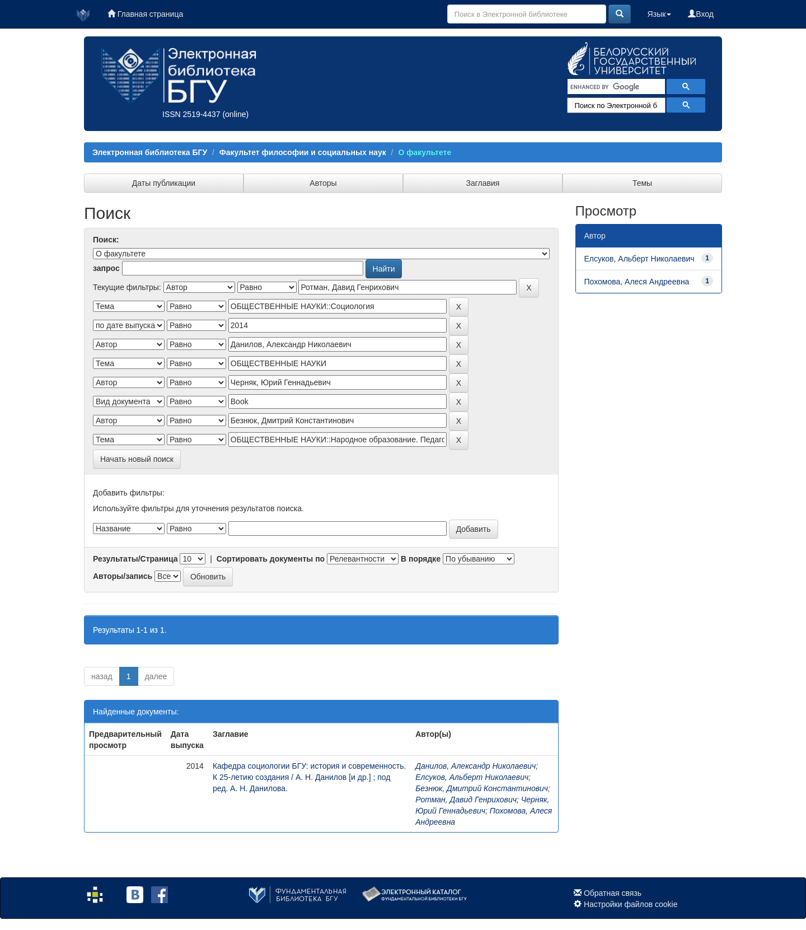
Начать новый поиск (137, 459)
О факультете (424, 152)
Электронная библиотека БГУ (149, 152)
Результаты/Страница (135, 558)
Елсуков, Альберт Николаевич (471, 777)
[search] (615, 87)
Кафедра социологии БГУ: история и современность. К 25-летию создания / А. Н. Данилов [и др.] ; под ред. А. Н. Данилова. (309, 777)
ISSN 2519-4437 (191, 114)
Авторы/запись (122, 576)
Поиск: (106, 239)
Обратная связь (612, 893)
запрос (106, 268)
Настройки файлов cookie (631, 904)
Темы (642, 183)
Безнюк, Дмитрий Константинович (481, 788)
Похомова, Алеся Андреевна (637, 281)
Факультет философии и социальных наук (302, 152)
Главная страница (145, 14)
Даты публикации (163, 183)
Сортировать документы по (271, 558)
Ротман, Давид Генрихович (466, 799)
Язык (660, 14)
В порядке (421, 558)
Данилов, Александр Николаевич (475, 765)
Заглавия (483, 183)
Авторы (323, 183)
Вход (701, 14)
